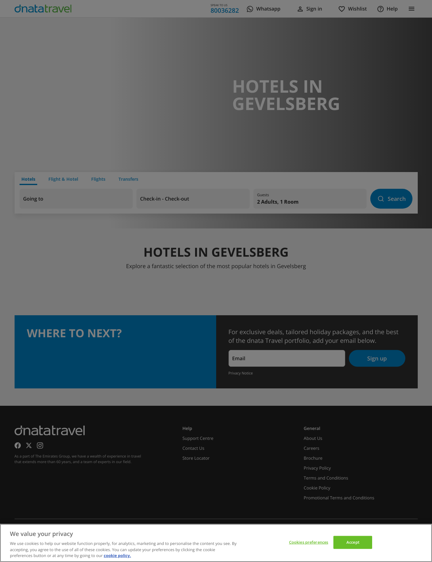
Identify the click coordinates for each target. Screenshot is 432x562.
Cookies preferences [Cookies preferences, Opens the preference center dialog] (308, 542)
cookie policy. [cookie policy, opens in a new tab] (117, 555)
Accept (352, 542)
